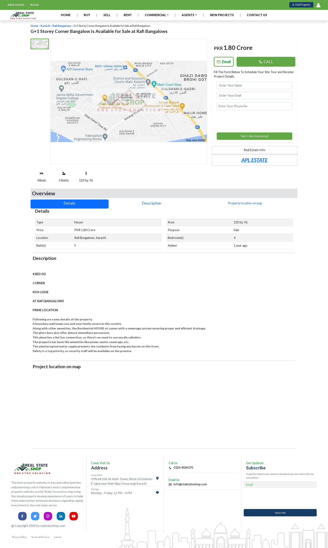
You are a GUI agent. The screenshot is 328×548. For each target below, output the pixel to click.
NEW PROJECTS (222, 15)
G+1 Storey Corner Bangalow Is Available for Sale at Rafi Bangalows (111, 25)
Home (34, 25)
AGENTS (188, 15)
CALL (266, 61)
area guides (16, 4)
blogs (34, 4)
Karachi (45, 25)
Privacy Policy (19, 537)
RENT (128, 15)
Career (58, 537)
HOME (66, 15)
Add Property (301, 4)
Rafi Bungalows (62, 25)
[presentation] (254, 121)
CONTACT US (257, 15)
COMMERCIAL (155, 15)
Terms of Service (40, 537)
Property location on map (245, 203)
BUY (87, 15)
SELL (106, 15)
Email (224, 61)
